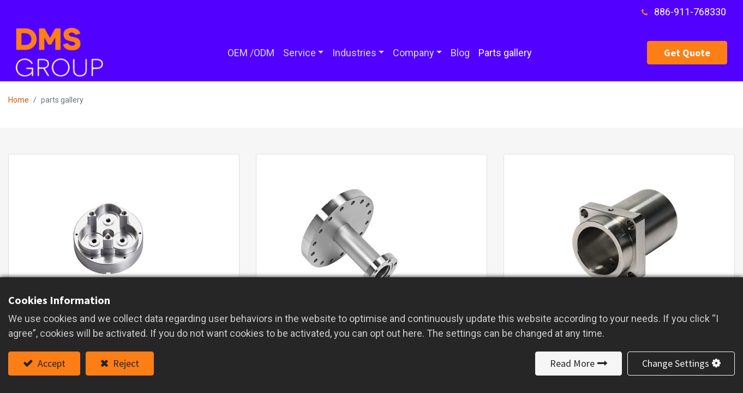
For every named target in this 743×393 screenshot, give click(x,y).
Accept (50, 363)
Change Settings (675, 363)
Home (18, 100)
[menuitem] (251, 52)
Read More (572, 363)
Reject (125, 363)
